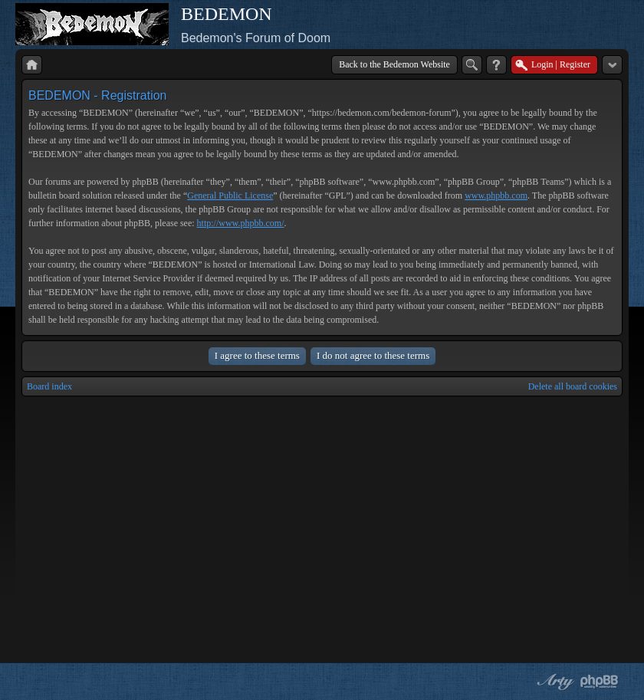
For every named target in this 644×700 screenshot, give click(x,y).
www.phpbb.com (496, 195)
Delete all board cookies (572, 386)
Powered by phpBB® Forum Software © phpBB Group (600, 681)
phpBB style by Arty (554, 681)
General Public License (230, 195)
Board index (49, 386)
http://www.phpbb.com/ (240, 223)
